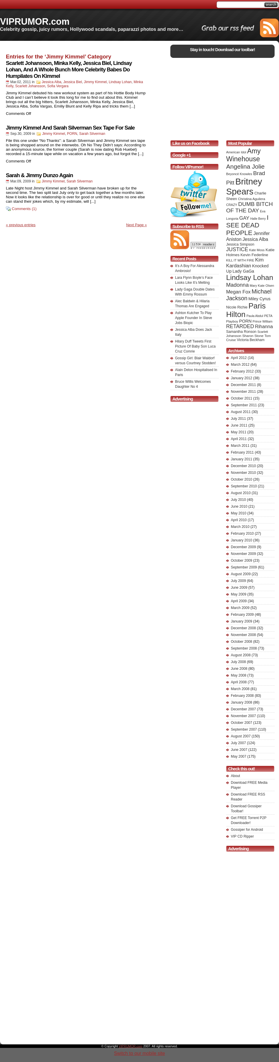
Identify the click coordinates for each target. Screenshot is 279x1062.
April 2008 (239, 682)
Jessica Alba (51, 82)
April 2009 (239, 601)
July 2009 (238, 581)
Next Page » (136, 225)
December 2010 (243, 466)
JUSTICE (237, 249)
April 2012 (239, 358)
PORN (72, 134)
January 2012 (241, 378)
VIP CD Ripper (242, 836)
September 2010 (244, 486)
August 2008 (241, 655)
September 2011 (244, 405)
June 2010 (239, 506)
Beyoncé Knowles (239, 174)
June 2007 (239, 750)
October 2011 (241, 398)
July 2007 (238, 743)
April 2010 (239, 520)
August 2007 (241, 736)
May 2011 (238, 432)
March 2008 (240, 689)
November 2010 (243, 473)
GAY (244, 218)
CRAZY (231, 205)
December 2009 (243, 547)
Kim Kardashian (245, 263)
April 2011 (239, 439)
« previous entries (21, 225)
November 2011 (243, 392)
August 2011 (241, 412)
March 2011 (240, 446)
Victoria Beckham (251, 340)
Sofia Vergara (58, 86)
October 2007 (241, 723)
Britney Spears (244, 186)
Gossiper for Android (247, 830)
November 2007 (243, 716)
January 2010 (241, 540)
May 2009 (238, 594)
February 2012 (242, 371)
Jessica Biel (72, 82)
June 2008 (239, 669)
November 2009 (243, 554)
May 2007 (238, 756)
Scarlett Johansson (30, 86)
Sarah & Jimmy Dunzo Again (39, 175)
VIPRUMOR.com (35, 21)
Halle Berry (258, 218)
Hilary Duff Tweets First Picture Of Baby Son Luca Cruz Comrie (195, 346)
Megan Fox (238, 292)
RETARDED (240, 326)
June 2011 (239, 425)
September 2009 (244, 567)
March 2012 (240, 365)
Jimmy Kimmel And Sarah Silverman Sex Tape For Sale (70, 128)
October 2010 (241, 479)
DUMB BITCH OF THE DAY (249, 207)
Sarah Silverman (92, 134)
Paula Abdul (254, 316)
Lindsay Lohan (120, 82)
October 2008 (241, 642)
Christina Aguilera (251, 199)
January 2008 (241, 702)
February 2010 (242, 533)
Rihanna (264, 326)
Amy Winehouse (243, 155)
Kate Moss (257, 250)
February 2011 (242, 452)
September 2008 (244, 648)
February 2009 (242, 615)
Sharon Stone (252, 336)
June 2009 (239, 587)
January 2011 (241, 459)
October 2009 (241, 560)
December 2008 (243, 628)
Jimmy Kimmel (95, 82)
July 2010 (238, 500)
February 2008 (242, 696)
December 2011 (243, 385)
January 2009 (241, 621)
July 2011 (238, 419)
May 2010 (238, 513)
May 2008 (238, 675)
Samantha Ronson (241, 332)
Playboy (232, 321)
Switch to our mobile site (139, 1053)
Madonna (237, 285)
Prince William (263, 321)
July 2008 (238, 662)
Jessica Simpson (240, 244)
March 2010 (240, 527)
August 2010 (241, 493)
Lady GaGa (243, 271)
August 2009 (241, 574)
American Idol (236, 152)
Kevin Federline (254, 255)
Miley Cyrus (259, 298)
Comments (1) (24, 209)
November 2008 (243, 635)
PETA (268, 316)
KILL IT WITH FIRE (240, 260)
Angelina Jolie (245, 166)
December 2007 (243, 709)
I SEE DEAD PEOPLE (247, 225)
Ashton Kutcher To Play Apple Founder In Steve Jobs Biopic (193, 318)
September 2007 (244, 729)
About (235, 776)
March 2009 (240, 608)
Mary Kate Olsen (262, 285)
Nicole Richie (237, 307)
